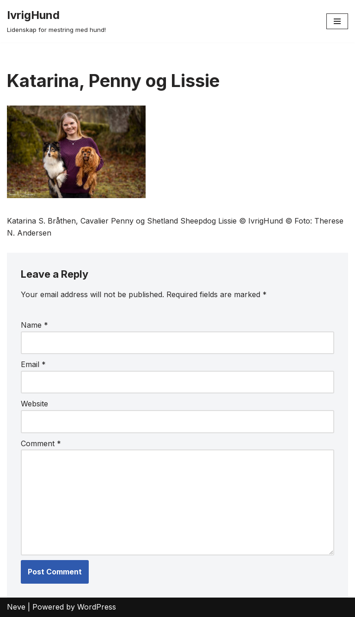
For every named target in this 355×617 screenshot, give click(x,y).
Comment (41, 443)
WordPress (96, 606)
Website (34, 403)
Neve (16, 606)
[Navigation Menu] (337, 21)
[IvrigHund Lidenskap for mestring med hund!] (56, 21)
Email (33, 364)
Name (34, 325)
